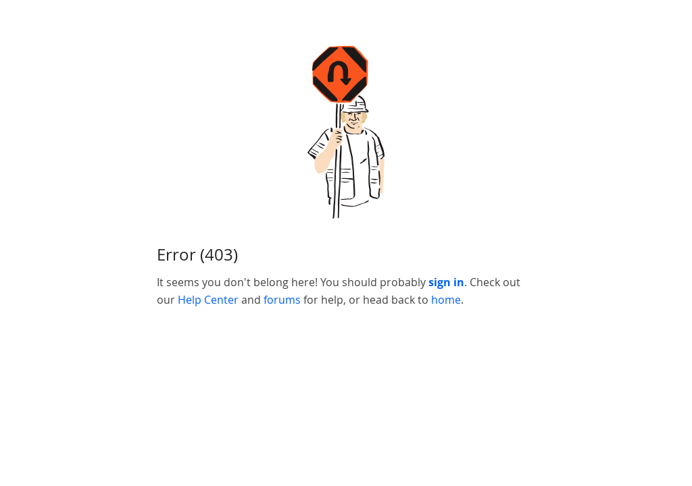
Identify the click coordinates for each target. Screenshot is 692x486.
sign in (446, 282)
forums (282, 299)
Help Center (208, 299)
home (446, 299)
